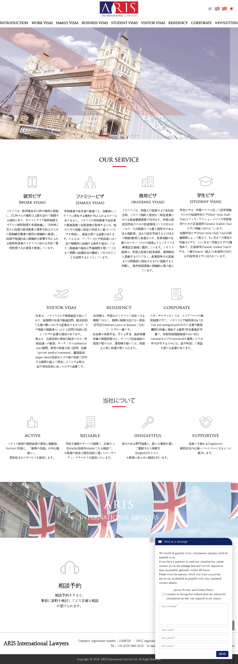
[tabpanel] (119, 86)
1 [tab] (103, 135)
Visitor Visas (153, 23)
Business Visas (95, 23)
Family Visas (67, 23)
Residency (178, 23)
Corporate (201, 23)
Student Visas (124, 23)
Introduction (14, 23)
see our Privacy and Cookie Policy (194, 589)
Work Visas (42, 23)
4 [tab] (135, 135)
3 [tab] (124, 135)
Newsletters (226, 23)
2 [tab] (113, 135)
